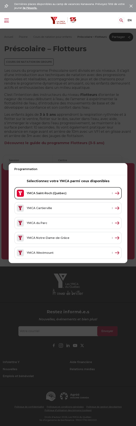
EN (130, 20)
